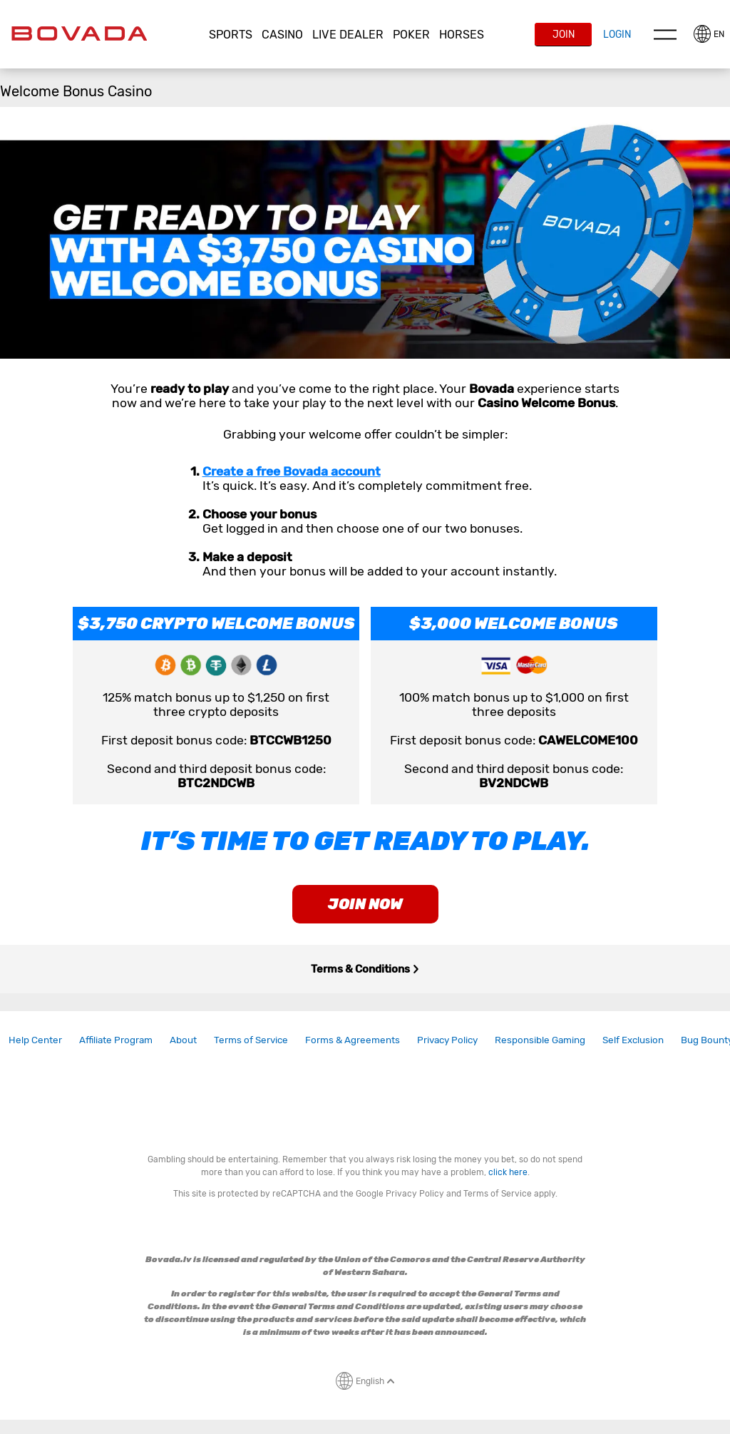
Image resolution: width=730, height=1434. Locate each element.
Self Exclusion (633, 1039)
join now (365, 904)
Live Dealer (348, 34)
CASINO (282, 34)
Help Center (35, 1039)
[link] (35, 1040)
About (183, 1039)
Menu (665, 34)
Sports (230, 34)
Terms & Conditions (365, 969)
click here (508, 1172)
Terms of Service (251, 1039)
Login (617, 34)
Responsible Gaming (540, 1039)
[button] (231, 35)
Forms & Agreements (352, 1039)
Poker (411, 34)
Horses (461, 34)
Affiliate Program (116, 1039)
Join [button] (563, 34)
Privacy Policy (447, 1039)
